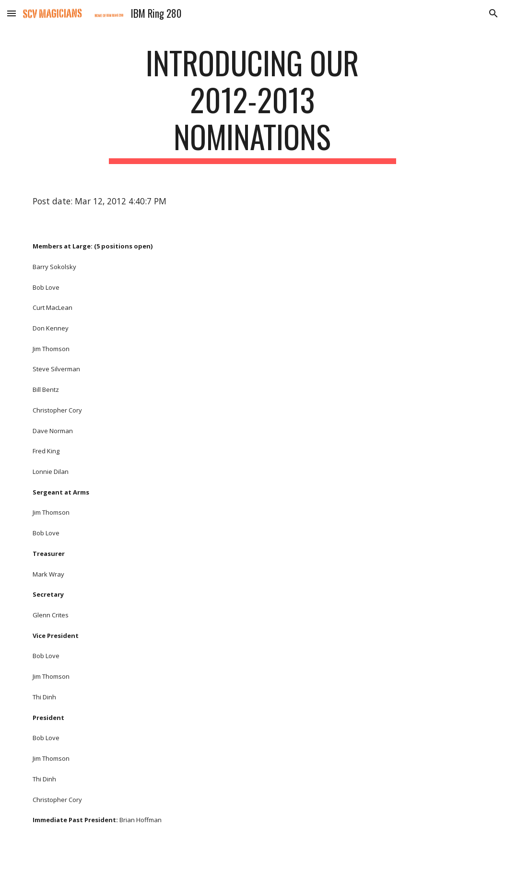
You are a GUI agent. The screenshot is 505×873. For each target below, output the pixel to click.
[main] (252, 104)
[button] (11, 13)
